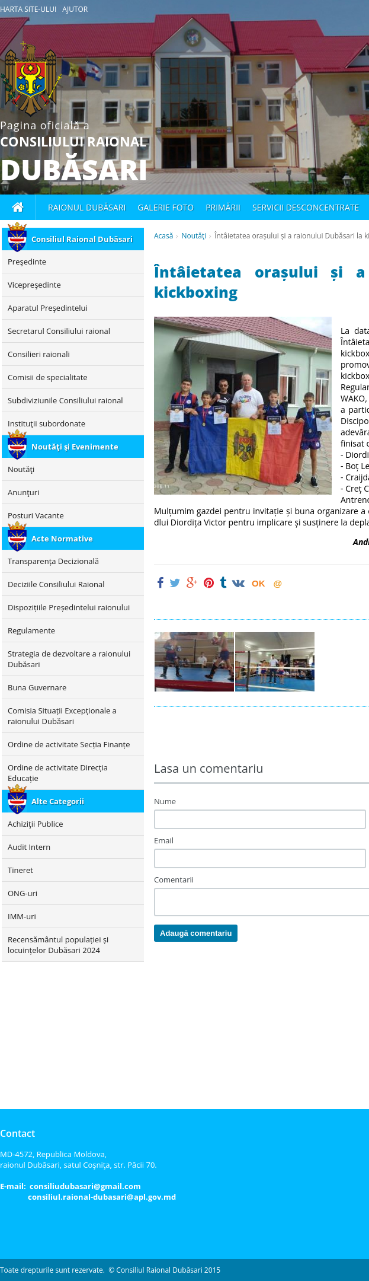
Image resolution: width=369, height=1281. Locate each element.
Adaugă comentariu (196, 933)
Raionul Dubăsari (87, 207)
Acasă (163, 236)
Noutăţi (193, 236)
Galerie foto (165, 207)
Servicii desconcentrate (305, 207)
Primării (223, 207)
